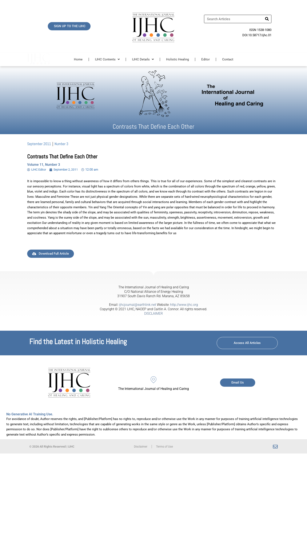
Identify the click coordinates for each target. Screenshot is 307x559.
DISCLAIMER (153, 314)
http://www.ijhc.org (184, 305)
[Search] (267, 19)
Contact (227, 59)
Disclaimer (139, 446)
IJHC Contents (107, 59)
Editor (205, 59)
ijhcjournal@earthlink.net (137, 305)
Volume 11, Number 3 (43, 165)
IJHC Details (143, 59)
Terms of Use (165, 446)
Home (78, 59)
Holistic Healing (177, 59)
